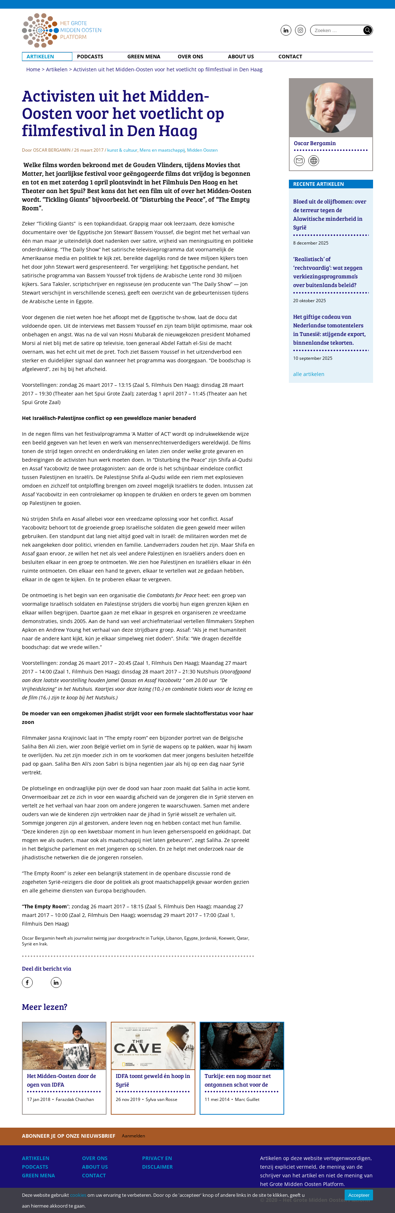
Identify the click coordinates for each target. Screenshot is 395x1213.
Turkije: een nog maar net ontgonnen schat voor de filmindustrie (238, 1084)
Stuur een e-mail (299, 161)
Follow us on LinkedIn (286, 31)
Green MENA (143, 56)
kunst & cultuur (122, 150)
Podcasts (90, 56)
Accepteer (358, 1195)
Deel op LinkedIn (56, 983)
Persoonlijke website (313, 161)
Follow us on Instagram (300, 31)
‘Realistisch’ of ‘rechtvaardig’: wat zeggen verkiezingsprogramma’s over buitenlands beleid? (328, 271)
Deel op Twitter (41, 983)
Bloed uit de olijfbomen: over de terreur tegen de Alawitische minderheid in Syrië (329, 214)
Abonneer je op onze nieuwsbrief (88, 1135)
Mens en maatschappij (162, 150)
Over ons (190, 56)
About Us (241, 56)
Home (61, 30)
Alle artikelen (308, 374)
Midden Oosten (202, 150)
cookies (78, 1195)
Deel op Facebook (27, 983)
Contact (290, 56)
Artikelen (40, 56)
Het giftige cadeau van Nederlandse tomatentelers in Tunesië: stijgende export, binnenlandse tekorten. (329, 329)
